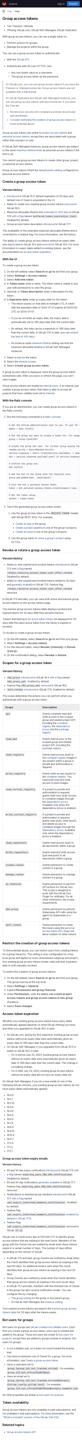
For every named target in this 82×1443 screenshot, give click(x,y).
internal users (50, 385)
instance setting (54, 1302)
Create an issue (24, 531)
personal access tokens (15, 136)
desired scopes (27, 361)
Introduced (13, 196)
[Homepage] (4, 3)
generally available (22, 584)
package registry (51, 748)
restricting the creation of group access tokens (47, 119)
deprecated (14, 244)
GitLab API (23, 59)
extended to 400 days (56, 212)
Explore (13, 3)
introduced (49, 224)
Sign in (61, 3)
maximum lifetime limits (29, 150)
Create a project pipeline (29, 527)
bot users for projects (51, 1394)
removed (69, 204)
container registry (56, 757)
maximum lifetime (41, 343)
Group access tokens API (21, 1432)
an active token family (40, 619)
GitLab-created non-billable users (49, 1327)
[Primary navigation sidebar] (3, 11)
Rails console (52, 416)
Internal (50, 393)
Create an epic (24, 523)
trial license (30, 91)
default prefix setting (50, 170)
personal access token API (58, 929)
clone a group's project (51, 538)
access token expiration (37, 251)
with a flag (18, 216)
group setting (23, 1298)
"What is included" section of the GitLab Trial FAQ (30, 1417)
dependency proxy (57, 801)
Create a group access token (42, 1360)
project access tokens (54, 132)
